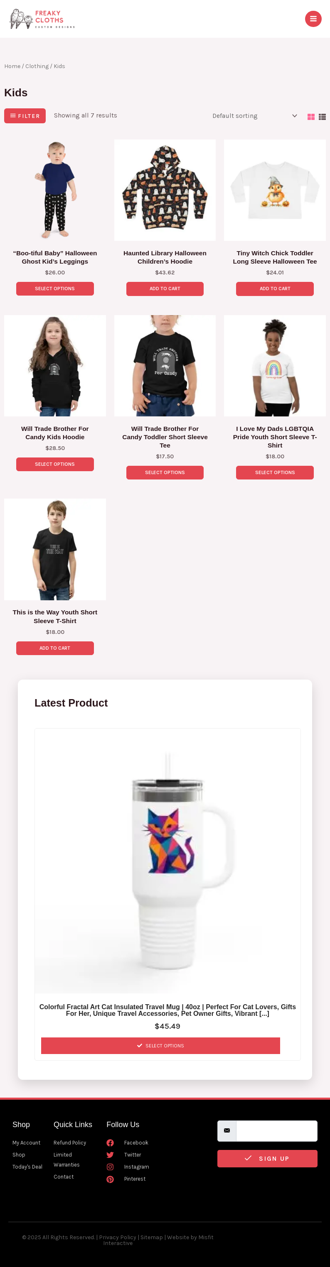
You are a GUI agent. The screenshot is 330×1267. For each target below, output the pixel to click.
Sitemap (151, 1237)
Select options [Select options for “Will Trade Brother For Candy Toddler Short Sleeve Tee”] (165, 470)
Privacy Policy (117, 1237)
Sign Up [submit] (267, 1159)
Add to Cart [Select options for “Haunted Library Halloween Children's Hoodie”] (165, 285)
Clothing (37, 61)
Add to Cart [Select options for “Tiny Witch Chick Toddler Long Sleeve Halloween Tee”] (275, 285)
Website (178, 1237)
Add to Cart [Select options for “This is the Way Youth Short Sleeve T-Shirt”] (54, 647)
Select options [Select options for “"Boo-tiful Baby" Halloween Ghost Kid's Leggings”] (55, 285)
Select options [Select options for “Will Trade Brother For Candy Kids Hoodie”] (55, 462)
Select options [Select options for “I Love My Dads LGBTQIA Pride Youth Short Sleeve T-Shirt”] (275, 470)
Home (12, 61)
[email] (277, 1131)
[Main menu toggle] (313, 16)
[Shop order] (253, 111)
